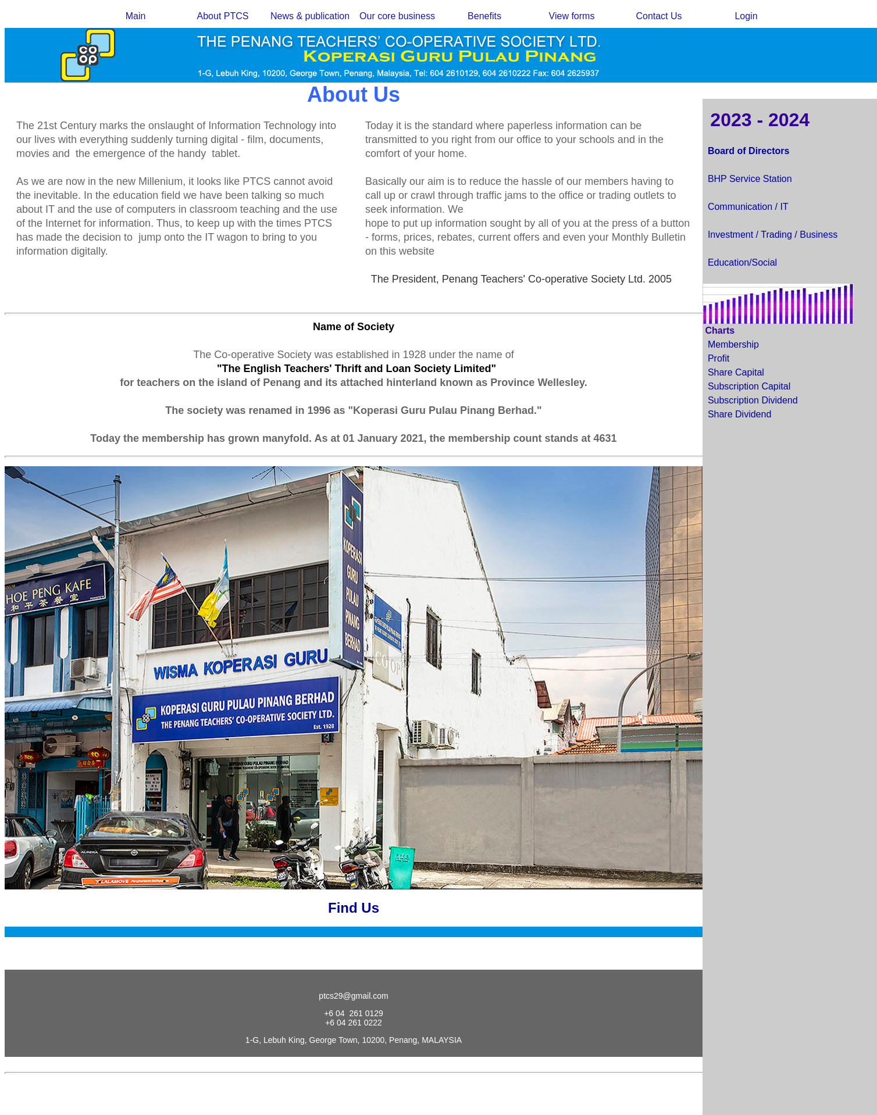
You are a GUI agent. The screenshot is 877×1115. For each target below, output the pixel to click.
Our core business (397, 16)
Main (136, 16)
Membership (733, 344)
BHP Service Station (750, 179)
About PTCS (223, 16)
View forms (572, 16)
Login (746, 16)
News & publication (310, 16)
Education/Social (742, 262)
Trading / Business (799, 235)
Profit (718, 358)
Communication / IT (748, 207)
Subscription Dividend (753, 400)
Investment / (734, 235)
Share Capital (736, 372)
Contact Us (659, 16)
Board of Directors (748, 151)
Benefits (484, 16)
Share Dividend (739, 414)
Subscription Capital (749, 386)
